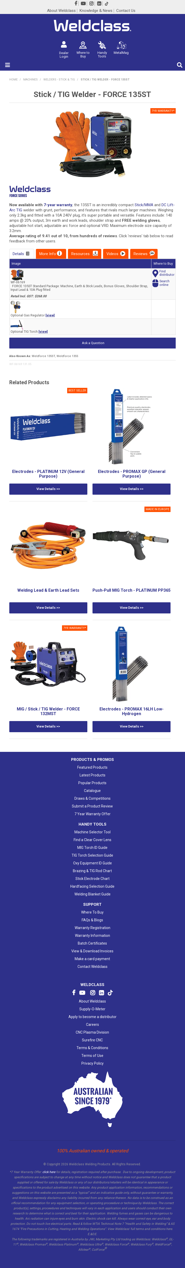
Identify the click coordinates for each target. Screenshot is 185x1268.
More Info (47, 253)
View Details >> (48, 489)
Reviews (141, 253)
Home (13, 79)
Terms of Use (92, 1056)
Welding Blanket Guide (92, 894)
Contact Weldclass (92, 967)
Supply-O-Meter (92, 1009)
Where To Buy (92, 912)
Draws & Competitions (92, 798)
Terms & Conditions (92, 1048)
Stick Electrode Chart (92, 879)
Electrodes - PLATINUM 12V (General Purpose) (48, 474)
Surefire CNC (92, 1040)
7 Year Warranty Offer (92, 814)
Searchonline (164, 282)
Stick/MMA (144, 205)
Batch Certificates (92, 943)
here (169, 1229)
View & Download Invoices (92, 951)
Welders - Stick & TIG (59, 79)
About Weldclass (61, 11)
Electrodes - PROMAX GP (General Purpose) (131, 474)
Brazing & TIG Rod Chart (92, 871)
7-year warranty (58, 205)
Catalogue (92, 791)
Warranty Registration (92, 928)
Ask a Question (93, 343)
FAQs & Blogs (92, 920)
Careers (92, 1024)
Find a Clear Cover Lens (92, 840)
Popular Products (92, 783)
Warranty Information (92, 935)
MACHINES (30, 79)
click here (48, 1172)
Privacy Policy (92, 1063)
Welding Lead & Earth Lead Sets (48, 590)
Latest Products (92, 775)
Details (18, 253)
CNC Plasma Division (92, 1032)
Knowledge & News (96, 11)
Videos (112, 253)
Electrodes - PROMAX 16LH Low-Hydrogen (131, 711)
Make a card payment (92, 959)
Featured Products (92, 767)
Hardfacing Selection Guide (92, 886)
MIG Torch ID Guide (92, 848)
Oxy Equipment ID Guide (92, 863)
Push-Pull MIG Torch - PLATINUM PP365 (131, 590)
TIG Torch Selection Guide (92, 855)
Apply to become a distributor (92, 1017)
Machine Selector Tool (92, 832)
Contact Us (125, 11)
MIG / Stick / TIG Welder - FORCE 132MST (48, 711)
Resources (80, 253)
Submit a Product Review (92, 806)
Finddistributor (166, 273)
